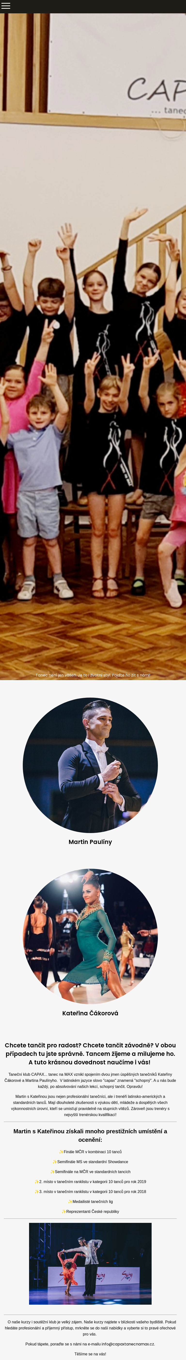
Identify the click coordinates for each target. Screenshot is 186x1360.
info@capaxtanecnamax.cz (128, 1344)
